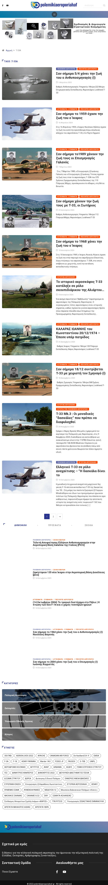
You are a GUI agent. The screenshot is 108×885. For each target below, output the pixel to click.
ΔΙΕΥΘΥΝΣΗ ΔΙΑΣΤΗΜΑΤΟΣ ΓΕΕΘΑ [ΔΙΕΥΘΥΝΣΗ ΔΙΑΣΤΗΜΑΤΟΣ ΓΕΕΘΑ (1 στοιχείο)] (74, 773)
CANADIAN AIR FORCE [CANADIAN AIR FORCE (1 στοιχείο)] (59, 756)
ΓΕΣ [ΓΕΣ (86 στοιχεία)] (5, 773)
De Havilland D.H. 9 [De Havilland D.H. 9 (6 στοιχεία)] (81, 756)
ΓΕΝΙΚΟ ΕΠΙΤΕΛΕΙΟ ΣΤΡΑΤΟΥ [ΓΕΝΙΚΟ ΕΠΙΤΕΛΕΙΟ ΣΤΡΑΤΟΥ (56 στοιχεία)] (89, 767)
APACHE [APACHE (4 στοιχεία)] (41, 756)
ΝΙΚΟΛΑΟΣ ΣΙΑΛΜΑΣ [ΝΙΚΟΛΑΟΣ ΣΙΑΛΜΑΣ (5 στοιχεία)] (13, 796)
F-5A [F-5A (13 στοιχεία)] (6, 761)
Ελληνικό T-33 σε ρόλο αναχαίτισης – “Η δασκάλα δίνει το (80, 471)
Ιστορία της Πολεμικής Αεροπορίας (72, 409)
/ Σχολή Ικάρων (58, 540)
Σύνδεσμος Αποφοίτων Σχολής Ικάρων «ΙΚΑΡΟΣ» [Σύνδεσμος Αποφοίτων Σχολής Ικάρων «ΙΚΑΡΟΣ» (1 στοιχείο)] (25, 801)
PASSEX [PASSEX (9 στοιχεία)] (71, 761)
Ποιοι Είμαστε (10, 871)
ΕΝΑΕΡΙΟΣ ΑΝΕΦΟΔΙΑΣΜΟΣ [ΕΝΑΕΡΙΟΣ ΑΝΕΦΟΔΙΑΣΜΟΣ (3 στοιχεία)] (77, 778)
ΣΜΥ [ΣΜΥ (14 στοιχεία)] (46, 796)
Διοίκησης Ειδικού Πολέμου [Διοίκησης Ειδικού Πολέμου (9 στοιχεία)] (48, 778)
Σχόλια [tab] (82, 525)
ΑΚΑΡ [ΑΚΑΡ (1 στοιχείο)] (46, 767)
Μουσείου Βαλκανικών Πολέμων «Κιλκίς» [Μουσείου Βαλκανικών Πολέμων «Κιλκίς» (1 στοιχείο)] (79, 790)
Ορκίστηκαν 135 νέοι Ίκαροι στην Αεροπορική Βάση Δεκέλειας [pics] (69, 573)
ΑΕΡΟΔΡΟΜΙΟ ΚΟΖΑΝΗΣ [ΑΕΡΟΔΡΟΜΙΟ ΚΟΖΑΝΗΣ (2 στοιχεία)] (15, 767)
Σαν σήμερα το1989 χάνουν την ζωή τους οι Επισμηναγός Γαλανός (80, 158)
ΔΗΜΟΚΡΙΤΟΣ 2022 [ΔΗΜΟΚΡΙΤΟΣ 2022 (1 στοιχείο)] (46, 773)
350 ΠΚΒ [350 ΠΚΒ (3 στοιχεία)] (8, 756)
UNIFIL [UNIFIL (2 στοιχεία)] (92, 761)
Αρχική (9, 50)
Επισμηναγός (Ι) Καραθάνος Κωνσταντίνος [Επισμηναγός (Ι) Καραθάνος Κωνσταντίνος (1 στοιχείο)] (43, 784)
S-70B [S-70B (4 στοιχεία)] (82, 761)
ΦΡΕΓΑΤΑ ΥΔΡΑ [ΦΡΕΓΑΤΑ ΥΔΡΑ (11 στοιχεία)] (42, 807)
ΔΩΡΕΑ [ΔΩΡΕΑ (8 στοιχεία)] (28, 778)
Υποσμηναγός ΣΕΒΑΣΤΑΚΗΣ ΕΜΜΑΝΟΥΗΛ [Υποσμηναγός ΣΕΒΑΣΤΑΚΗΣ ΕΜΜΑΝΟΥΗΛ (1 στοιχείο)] (85, 801)
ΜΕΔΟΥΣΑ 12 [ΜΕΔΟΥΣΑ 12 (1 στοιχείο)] (50, 790)
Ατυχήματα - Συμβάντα (67, 109)
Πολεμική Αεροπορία (66, 69)
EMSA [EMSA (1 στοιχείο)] (96, 756)
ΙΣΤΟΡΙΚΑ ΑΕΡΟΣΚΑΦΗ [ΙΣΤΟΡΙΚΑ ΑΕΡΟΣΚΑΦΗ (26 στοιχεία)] (77, 784)
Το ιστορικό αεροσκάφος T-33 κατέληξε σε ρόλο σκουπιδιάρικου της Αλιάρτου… (80, 286)
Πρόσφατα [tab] (49, 525)
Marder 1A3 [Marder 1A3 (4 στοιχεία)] (45, 761)
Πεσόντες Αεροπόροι (88, 69)
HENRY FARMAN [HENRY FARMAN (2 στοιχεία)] (29, 761)
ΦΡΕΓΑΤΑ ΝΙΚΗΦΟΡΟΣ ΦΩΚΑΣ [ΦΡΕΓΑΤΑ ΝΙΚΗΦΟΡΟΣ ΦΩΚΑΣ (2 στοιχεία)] (17, 807)
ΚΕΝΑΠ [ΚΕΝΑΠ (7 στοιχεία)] (94, 784)
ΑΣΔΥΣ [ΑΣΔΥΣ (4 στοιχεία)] (69, 767)
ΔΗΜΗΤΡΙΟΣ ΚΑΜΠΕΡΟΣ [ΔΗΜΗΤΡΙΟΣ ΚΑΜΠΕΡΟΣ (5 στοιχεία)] (22, 773)
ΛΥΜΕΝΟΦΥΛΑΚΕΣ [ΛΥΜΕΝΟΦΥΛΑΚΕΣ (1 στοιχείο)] (32, 790)
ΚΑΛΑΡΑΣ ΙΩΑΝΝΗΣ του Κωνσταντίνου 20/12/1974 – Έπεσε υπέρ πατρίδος (78, 333)
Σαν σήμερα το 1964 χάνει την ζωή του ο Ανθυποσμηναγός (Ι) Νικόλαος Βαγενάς (68, 633)
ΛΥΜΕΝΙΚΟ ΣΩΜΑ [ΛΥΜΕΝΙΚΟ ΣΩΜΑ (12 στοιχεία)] (11, 790)
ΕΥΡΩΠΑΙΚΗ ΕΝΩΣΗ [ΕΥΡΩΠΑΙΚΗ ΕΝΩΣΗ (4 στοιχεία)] (12, 784)
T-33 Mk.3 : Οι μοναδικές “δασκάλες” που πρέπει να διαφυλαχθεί (76, 418)
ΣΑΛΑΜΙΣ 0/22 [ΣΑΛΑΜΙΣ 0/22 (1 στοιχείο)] (33, 796)
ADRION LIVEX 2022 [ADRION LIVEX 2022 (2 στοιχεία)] (24, 756)
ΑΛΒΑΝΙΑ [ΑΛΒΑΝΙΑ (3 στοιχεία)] (57, 767)
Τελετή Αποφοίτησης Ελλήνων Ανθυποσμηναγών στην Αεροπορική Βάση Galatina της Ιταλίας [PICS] (64, 543)
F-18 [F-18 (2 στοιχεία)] (15, 761)
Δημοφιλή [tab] (15, 525)
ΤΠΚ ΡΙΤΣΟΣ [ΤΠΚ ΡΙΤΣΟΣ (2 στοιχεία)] (57, 801)
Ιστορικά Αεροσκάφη (66, 277)
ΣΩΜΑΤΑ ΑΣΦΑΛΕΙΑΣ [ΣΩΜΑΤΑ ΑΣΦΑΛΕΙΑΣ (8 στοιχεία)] (62, 796)
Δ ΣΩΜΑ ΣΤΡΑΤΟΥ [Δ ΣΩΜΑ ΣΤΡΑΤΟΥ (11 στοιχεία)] (12, 778)
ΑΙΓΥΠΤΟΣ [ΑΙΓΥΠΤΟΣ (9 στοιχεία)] (34, 767)
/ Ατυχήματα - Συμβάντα (62, 629)
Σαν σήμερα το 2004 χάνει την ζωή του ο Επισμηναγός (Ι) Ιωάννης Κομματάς (65, 663)
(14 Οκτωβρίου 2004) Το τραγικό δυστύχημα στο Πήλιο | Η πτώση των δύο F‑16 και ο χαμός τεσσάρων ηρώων (66, 603)
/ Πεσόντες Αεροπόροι (63, 600)
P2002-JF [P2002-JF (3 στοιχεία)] (59, 761)
